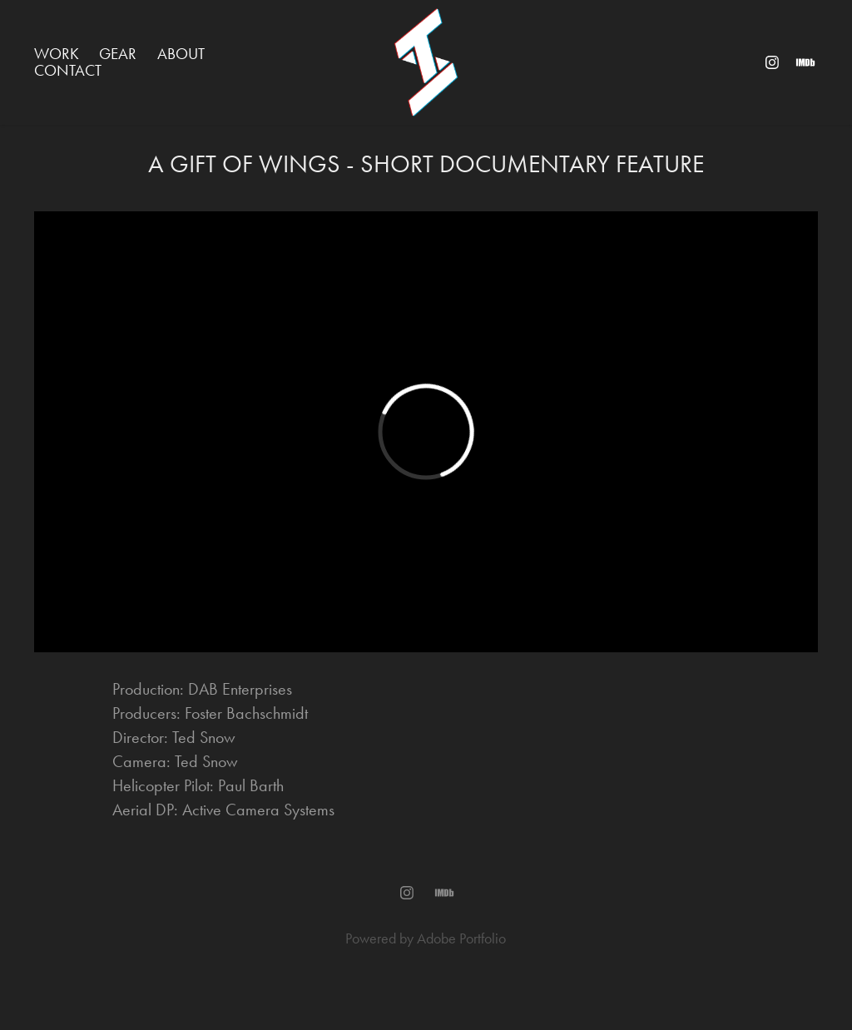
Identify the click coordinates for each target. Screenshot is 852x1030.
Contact (68, 70)
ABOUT (181, 53)
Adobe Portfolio (461, 938)
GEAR (117, 53)
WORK (56, 53)
